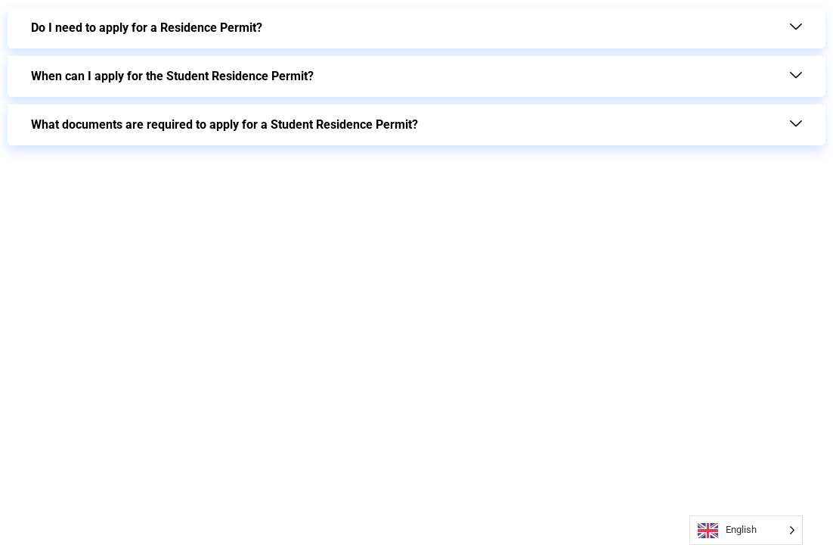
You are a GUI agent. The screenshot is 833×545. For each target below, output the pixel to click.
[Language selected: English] (746, 530)
